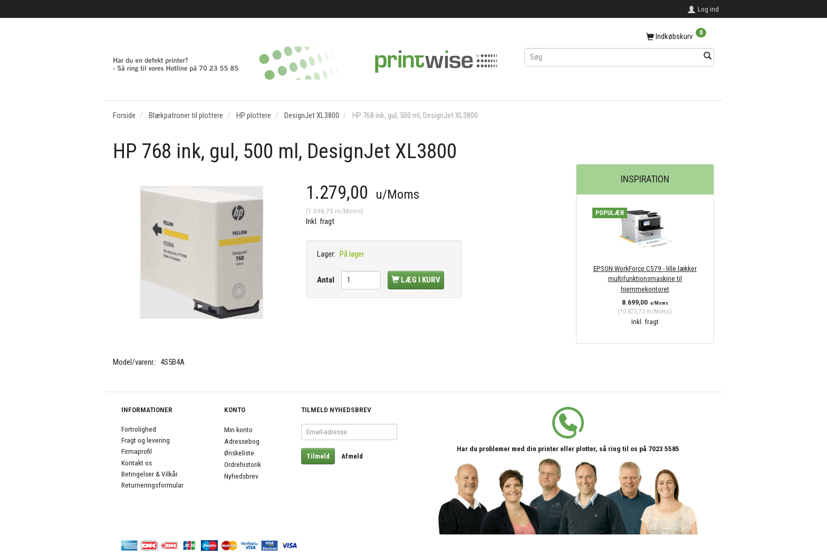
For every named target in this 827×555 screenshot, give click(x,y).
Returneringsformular (152, 485)
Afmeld (352, 456)
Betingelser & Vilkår (149, 474)
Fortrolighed (138, 429)
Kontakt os (136, 463)
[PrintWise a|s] (305, 59)
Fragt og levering (145, 440)
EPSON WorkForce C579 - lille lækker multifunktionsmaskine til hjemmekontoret (645, 278)
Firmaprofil (136, 451)
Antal (326, 280)
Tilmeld (318, 456)
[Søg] (707, 56)
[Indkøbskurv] (619, 37)
